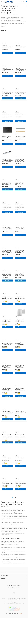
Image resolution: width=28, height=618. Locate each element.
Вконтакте (14, 593)
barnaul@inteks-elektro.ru (15, 585)
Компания (4, 572)
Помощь (3, 578)
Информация (4, 575)
